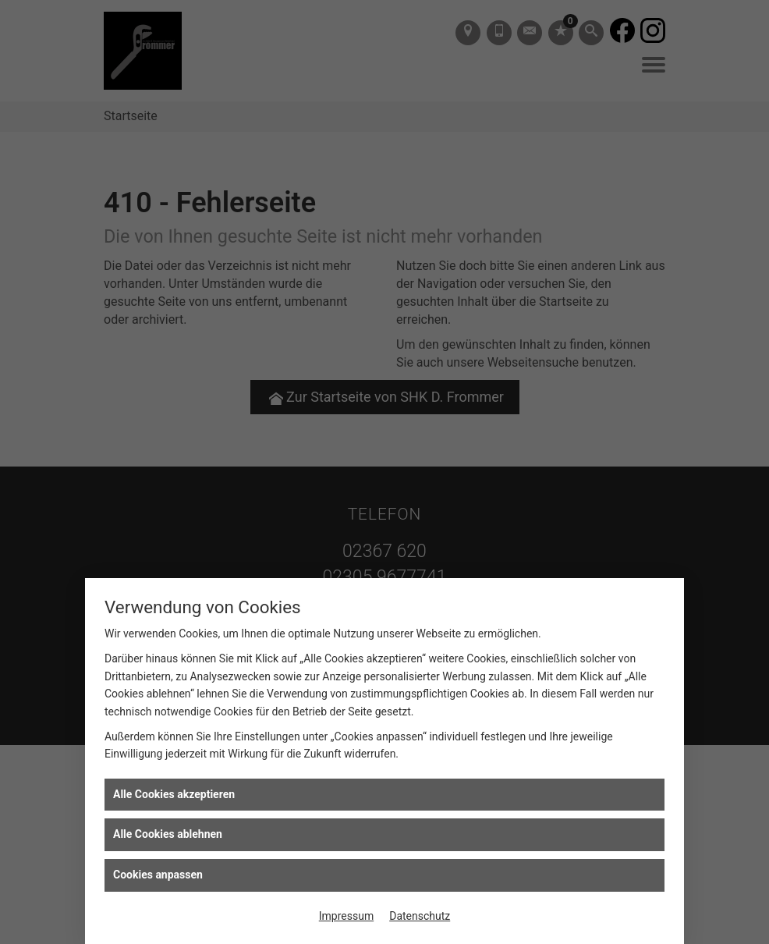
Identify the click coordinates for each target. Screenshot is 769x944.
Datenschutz (419, 916)
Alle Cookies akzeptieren (174, 794)
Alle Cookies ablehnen (167, 834)
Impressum (346, 916)
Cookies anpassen (158, 874)
